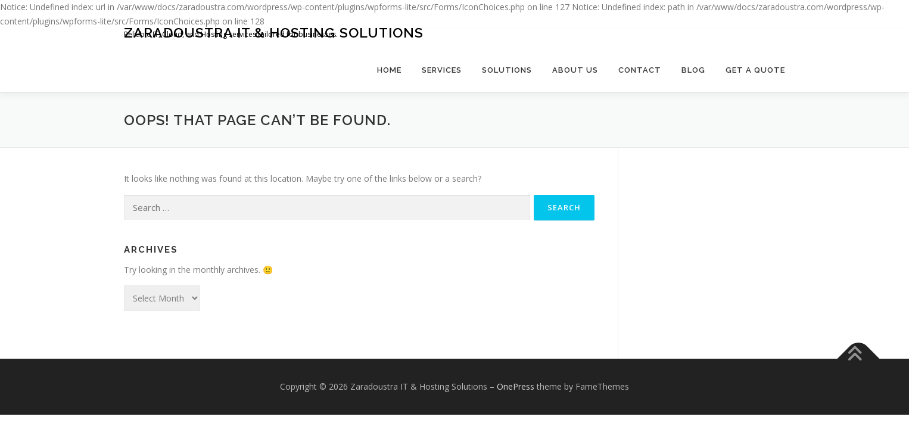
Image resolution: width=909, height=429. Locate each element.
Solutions (507, 70)
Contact (639, 70)
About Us (575, 70)
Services (442, 70)
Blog (693, 70)
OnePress (515, 386)
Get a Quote (755, 70)
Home (389, 70)
